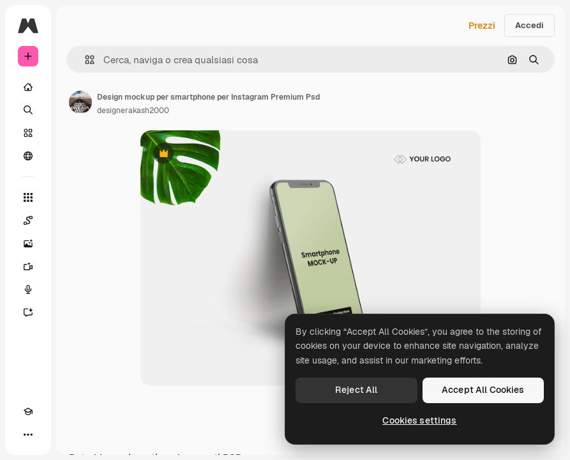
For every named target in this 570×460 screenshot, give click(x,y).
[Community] (28, 156)
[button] (84, 60)
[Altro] (28, 434)
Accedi (529, 25)
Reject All (356, 389)
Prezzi (482, 25)
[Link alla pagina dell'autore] (80, 102)
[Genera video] (28, 266)
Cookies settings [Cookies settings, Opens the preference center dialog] (419, 420)
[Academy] (28, 411)
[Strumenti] (28, 197)
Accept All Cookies (483, 389)
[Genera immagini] (28, 243)
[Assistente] (28, 312)
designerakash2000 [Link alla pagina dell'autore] (133, 110)
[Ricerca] (28, 110)
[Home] (28, 87)
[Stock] (28, 133)
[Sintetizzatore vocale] (28, 289)
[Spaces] (28, 220)
